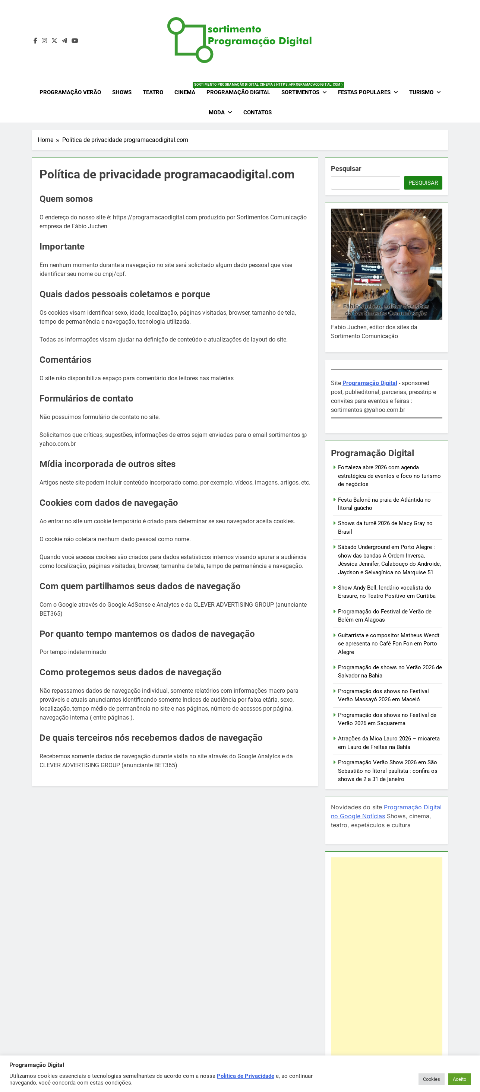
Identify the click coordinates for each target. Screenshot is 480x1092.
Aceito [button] (459, 1079)
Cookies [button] (431, 1079)
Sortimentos (300, 92)
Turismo (421, 92)
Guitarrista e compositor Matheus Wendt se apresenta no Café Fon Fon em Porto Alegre (388, 643)
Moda (217, 112)
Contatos (257, 112)
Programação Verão (70, 92)
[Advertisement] (386, 969)
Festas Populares (364, 92)
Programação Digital (238, 92)
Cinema (187, 89)
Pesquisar (346, 168)
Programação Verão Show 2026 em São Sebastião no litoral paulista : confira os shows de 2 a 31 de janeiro (388, 771)
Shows (122, 92)
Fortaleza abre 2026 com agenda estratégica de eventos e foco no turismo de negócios (389, 476)
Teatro (153, 92)
